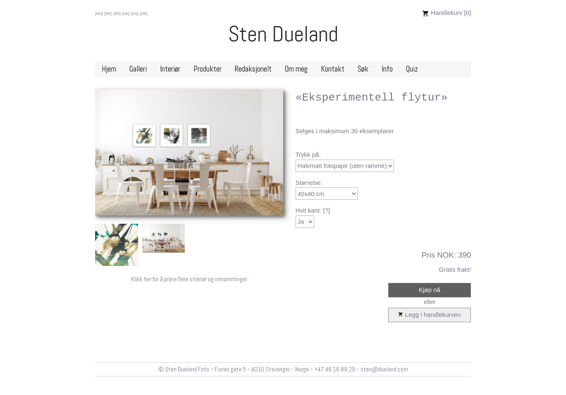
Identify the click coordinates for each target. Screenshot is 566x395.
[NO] (99, 14)
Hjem (109, 69)
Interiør (170, 69)
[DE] (144, 14)
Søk (363, 69)
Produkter (207, 69)
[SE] (116, 14)
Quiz (412, 69)
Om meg (296, 69)
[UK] (125, 14)
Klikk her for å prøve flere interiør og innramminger (189, 279)
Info (387, 69)
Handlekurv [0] (446, 12)
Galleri (138, 69)
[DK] (108, 14)
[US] (135, 14)
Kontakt (332, 69)
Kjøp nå (429, 289)
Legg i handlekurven (429, 315)
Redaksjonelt (253, 69)
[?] (326, 210)
